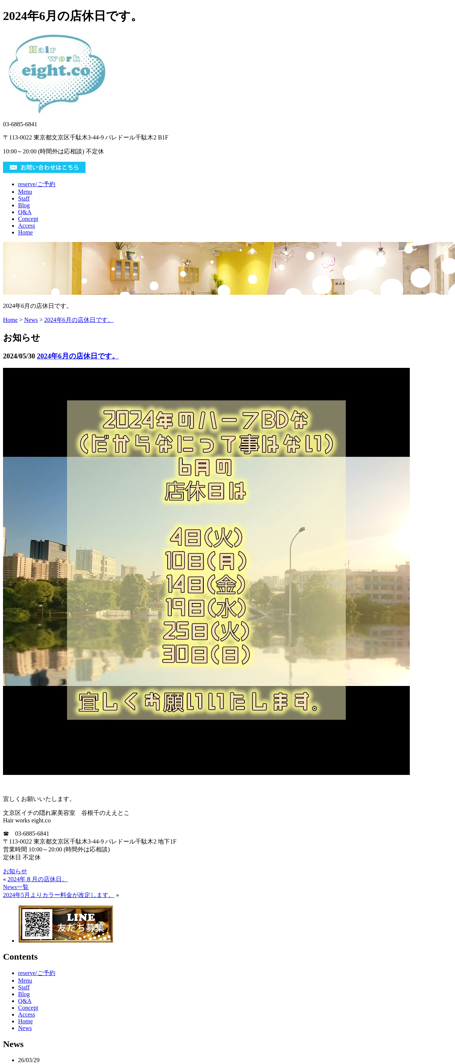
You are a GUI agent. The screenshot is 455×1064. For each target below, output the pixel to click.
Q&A (25, 212)
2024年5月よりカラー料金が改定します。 (59, 895)
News (31, 320)
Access (26, 225)
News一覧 (16, 887)
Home (25, 232)
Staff (24, 198)
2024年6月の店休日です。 (79, 320)
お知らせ (15, 871)
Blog (24, 205)
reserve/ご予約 (36, 184)
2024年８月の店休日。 (38, 879)
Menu (25, 191)
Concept (28, 219)
